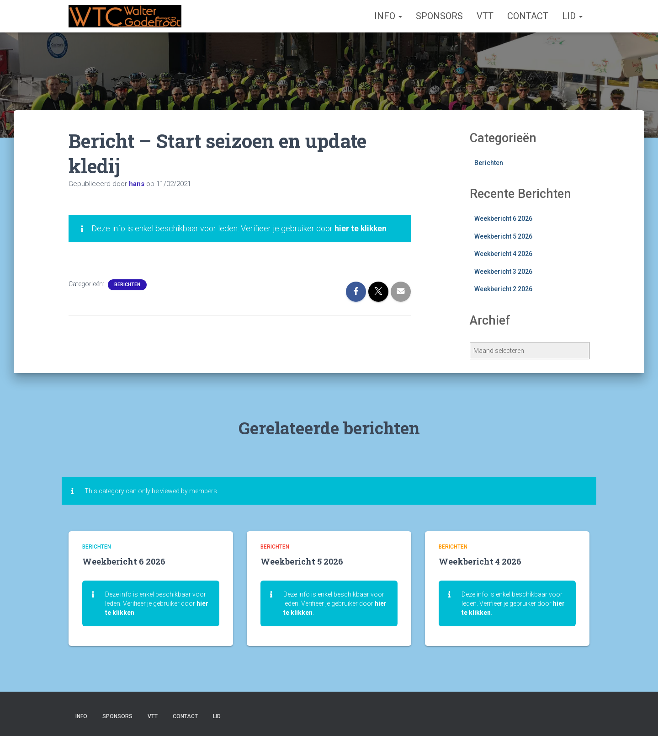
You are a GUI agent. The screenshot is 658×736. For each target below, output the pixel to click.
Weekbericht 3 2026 (503, 271)
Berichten (127, 284)
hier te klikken (361, 228)
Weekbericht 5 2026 (503, 236)
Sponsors (439, 16)
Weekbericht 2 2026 (503, 289)
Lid (572, 16)
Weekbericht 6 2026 (503, 218)
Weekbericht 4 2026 (503, 253)
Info (388, 16)
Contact (527, 16)
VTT (485, 16)
